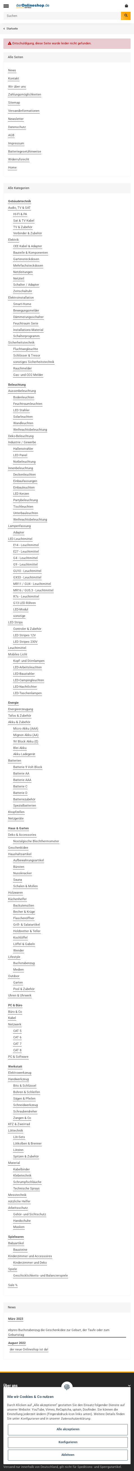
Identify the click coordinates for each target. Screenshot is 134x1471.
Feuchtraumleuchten (27, 404)
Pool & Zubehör (24, 989)
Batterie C (20, 786)
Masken (18, 1227)
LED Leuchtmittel (20, 539)
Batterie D (20, 793)
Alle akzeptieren (68, 1429)
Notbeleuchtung (24, 462)
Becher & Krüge (24, 912)
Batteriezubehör (24, 799)
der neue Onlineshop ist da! (29, 1349)
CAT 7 (17, 1044)
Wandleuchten (23, 423)
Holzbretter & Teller (27, 931)
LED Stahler (21, 410)
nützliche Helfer (19, 1201)
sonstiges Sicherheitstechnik (33, 362)
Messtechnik (17, 1195)
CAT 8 (17, 1050)
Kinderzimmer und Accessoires (30, 1256)
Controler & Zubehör (27, 629)
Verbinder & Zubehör (27, 233)
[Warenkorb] (126, 6)
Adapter (18, 532)
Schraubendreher (25, 1111)
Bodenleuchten (23, 397)
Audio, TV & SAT (19, 208)
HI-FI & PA (20, 214)
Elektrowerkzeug (19, 1073)
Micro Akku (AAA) (25, 728)
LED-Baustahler (24, 674)
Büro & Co (15, 1012)
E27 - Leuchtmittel (26, 551)
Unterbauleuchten (25, 513)
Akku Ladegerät (24, 754)
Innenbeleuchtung (20, 468)
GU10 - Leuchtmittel (27, 571)
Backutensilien (23, 905)
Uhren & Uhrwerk (20, 995)
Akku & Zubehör (19, 722)
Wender (18, 950)
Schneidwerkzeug (25, 1105)
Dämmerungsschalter (28, 317)
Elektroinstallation (21, 297)
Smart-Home (22, 304)
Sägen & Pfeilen (24, 1098)
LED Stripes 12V (24, 635)
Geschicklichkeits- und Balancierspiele (40, 1275)
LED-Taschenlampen (27, 693)
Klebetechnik (22, 1175)
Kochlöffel (20, 937)
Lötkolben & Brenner (27, 1143)
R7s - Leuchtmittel (26, 596)
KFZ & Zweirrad (19, 1124)
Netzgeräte (16, 818)
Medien (18, 969)
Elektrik (13, 240)
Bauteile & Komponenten (30, 253)
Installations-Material (28, 330)
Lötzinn (18, 1150)
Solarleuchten (23, 417)
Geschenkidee (18, 848)
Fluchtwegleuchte (25, 349)
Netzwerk (14, 1024)
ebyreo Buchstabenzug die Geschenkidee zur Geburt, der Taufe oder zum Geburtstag (59, 1332)
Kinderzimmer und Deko (30, 1263)
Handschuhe (22, 1221)
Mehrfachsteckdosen (28, 265)
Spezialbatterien (24, 805)
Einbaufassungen (25, 481)
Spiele (12, 1269)
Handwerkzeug (18, 1079)
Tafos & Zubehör (19, 716)
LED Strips (15, 622)
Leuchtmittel (17, 648)
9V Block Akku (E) (25, 741)
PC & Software (18, 1057)
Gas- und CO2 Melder (28, 375)
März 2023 (15, 1319)
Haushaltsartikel (20, 854)
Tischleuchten (23, 507)
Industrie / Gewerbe (22, 442)
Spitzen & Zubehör (26, 1156)
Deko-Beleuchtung (21, 436)
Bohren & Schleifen (26, 1092)
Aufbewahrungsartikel (28, 860)
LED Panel (20, 455)
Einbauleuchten (24, 487)
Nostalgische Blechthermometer (36, 841)
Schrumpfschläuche (27, 1182)
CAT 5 (17, 1031)
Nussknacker (22, 873)
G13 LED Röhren (24, 603)
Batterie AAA (22, 780)
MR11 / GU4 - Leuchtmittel (32, 584)
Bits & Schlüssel (24, 1086)
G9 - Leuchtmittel (25, 564)
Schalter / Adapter (26, 285)
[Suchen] (62, 16)
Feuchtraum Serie (25, 323)
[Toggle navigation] (6, 6)
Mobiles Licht (17, 654)
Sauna (17, 880)
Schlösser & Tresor (26, 355)
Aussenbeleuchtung (22, 391)
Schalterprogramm (26, 336)
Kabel (12, 1018)
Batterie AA (21, 773)
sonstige (19, 616)
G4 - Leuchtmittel (25, 558)
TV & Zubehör (22, 227)
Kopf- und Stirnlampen (28, 661)
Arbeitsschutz (18, 1208)
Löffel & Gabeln (24, 944)
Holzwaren (15, 893)
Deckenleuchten (24, 474)
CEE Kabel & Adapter (27, 246)
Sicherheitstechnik (21, 342)
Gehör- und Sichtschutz (29, 1214)
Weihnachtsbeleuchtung (30, 430)
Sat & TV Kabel (23, 221)
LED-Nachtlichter (25, 687)
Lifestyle (14, 957)
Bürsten (18, 867)
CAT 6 (17, 1037)
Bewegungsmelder (26, 310)
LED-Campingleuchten (28, 680)
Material (14, 1163)
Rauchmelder (22, 368)
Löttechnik (15, 1130)
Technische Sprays (26, 1188)
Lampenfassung (19, 526)
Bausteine (20, 1250)
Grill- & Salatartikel (26, 925)
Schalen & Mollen (25, 886)
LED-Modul (20, 609)
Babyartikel (16, 1243)
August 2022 (17, 1343)
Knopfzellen (16, 812)
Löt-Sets (19, 1137)
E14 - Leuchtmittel (26, 545)
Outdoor (13, 976)
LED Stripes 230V (25, 642)
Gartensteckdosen (26, 259)
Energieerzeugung (20, 709)
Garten (18, 982)
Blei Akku (19, 748)
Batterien (14, 760)
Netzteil (18, 278)
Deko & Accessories (22, 835)
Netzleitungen (23, 272)
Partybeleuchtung (25, 500)
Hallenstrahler (23, 449)
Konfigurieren (68, 1442)
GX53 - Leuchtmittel (27, 577)
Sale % (12, 1285)
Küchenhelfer (17, 899)
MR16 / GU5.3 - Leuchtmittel (33, 590)
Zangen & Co (22, 1118)
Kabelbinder (21, 1169)
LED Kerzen (21, 494)
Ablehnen (67, 1455)
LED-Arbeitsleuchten (27, 667)
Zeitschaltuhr (22, 291)
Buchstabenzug (24, 963)
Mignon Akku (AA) (26, 735)
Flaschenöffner (23, 918)
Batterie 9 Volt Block (27, 767)
